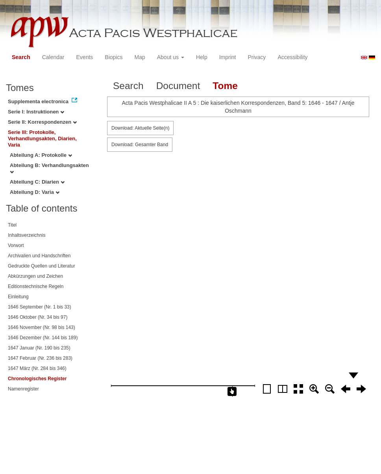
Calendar (53, 57)
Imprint (227, 57)
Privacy (257, 57)
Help (201, 57)
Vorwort (16, 245)
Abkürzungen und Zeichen (35, 276)
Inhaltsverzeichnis (26, 235)
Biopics (113, 57)
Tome (225, 85)
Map (139, 57)
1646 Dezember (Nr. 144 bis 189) (43, 337)
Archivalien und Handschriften (39, 255)
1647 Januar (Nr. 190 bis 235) (39, 348)
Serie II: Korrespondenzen (42, 122)
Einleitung (18, 296)
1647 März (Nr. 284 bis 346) (37, 368)
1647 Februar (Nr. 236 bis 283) (40, 358)
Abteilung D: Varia (34, 192)
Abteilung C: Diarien (37, 182)
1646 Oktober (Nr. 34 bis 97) (37, 317)
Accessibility (292, 57)
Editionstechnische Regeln (35, 286)
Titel (12, 225)
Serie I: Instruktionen (36, 112)
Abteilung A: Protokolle (41, 155)
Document (178, 85)
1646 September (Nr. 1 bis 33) (39, 307)
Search (21, 57)
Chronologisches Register (37, 378)
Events (84, 57)
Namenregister (23, 389)
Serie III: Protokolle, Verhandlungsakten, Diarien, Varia (42, 138)
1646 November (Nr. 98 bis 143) (41, 327)
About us (170, 57)
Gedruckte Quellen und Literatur (41, 266)
